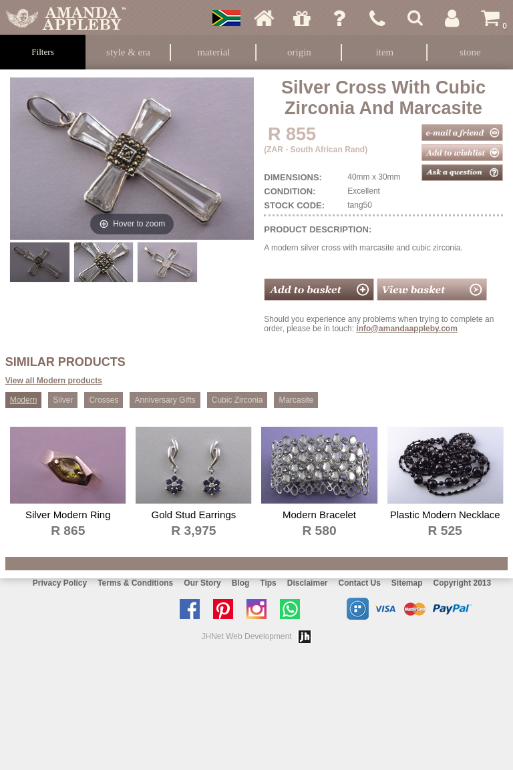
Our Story (202, 583)
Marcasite (296, 400)
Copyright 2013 (463, 583)
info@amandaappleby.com (407, 328)
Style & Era (128, 52)
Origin (299, 52)
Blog (241, 583)
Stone (470, 52)
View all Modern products (53, 380)
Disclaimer (307, 583)
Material (213, 52)
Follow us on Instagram (259, 609)
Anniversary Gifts (164, 400)
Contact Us (359, 583)
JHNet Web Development (247, 636)
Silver (63, 400)
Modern (23, 400)
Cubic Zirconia (237, 400)
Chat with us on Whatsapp (293, 609)
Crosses (103, 400)
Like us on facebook (193, 609)
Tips (268, 583)
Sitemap (407, 583)
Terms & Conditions (135, 583)
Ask (339, 18)
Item (385, 52)
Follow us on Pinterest (226, 609)
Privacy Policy (60, 583)
